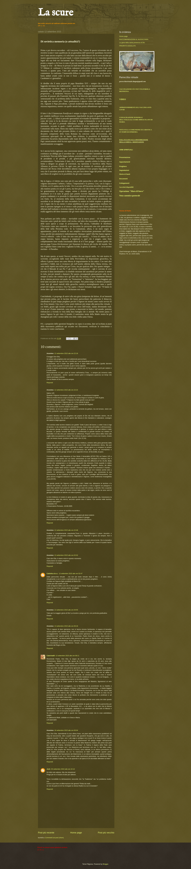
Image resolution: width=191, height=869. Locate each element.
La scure (55, 13)
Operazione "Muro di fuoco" (131, 191)
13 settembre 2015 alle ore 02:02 (66, 555)
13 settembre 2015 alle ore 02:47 (70, 573)
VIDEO (122, 99)
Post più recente (46, 832)
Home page (76, 832)
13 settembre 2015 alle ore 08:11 (67, 656)
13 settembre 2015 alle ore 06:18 (66, 626)
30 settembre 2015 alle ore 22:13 (63, 769)
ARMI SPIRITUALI (126, 150)
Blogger (105, 864)
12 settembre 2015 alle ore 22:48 (66, 530)
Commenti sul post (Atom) (54, 838)
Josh (48, 769)
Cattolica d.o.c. (52, 573)
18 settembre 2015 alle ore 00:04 (66, 730)
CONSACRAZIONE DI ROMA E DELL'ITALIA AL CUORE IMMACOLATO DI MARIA (136, 120)
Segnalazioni (124, 170)
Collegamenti (124, 183)
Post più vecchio (106, 832)
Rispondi (50, 383)
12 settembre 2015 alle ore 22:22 (66, 390)
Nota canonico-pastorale (129, 196)
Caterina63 (51, 656)
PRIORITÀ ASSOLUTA (127, 46)
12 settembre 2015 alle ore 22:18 (66, 353)
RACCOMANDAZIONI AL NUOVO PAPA (133, 39)
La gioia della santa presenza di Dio (132, 42)
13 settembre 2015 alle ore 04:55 (66, 610)
